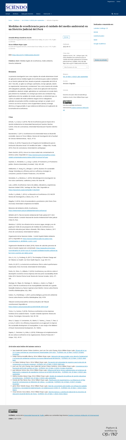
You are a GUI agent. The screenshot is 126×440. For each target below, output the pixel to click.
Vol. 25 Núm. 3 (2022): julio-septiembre (33, 20)
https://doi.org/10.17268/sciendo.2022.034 (25, 55)
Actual (8, 14)
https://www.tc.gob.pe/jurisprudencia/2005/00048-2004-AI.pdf (28, 307)
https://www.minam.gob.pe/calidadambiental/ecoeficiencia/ (28, 210)
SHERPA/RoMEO (99, 36)
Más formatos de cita (70, 67)
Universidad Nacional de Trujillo (34, 415)
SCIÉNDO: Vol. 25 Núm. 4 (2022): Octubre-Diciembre (55, 368)
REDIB (96, 32)
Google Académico (100, 44)
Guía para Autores (27, 14)
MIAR (95, 40)
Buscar (116, 14)
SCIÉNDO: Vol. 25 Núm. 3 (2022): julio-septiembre (40, 378)
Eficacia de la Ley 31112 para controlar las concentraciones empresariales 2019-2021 (50, 351)
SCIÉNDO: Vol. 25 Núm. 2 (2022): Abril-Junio (50, 364)
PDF (67, 37)
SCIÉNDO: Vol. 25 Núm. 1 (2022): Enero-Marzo (53, 394)
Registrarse (111, 1)
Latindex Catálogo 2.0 (101, 28)
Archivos (15, 14)
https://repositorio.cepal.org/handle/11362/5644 (24, 190)
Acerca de (47, 14)
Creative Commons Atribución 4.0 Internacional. (83, 415)
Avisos (38, 14)
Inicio (10, 20)
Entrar (118, 1)
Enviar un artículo (101, 60)
